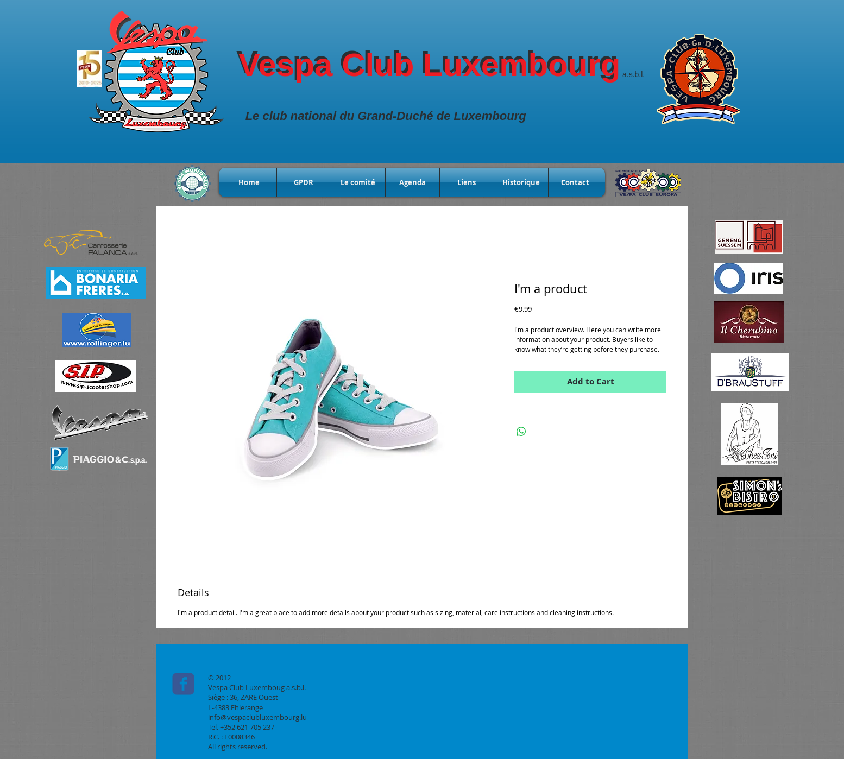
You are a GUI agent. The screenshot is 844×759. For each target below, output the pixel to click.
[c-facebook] (183, 684)
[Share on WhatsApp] (521, 431)
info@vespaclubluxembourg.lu (257, 717)
